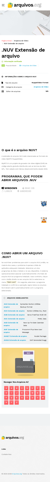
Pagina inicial (7, 41)
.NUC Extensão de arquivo (14, 319)
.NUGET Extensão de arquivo (15, 336)
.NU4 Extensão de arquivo (14, 311)
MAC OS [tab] (28, 188)
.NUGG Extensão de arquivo (15, 340)
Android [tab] (24, 191)
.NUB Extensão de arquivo (14, 315)
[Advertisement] (25, 121)
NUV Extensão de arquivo (14, 43)
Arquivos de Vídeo (21, 41)
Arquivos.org (17, 474)
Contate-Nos (6, 454)
